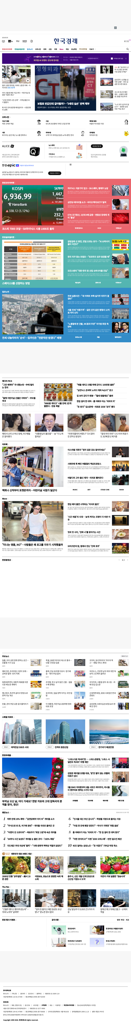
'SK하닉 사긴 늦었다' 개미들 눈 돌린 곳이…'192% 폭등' (30, 838)
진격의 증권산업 (57, 747)
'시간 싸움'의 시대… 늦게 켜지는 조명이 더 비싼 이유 (89, 518)
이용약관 (58, 1005)
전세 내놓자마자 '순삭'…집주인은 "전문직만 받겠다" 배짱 (31, 337)
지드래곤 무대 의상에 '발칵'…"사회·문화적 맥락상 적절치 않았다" (34, 845)
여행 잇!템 (121, 801)
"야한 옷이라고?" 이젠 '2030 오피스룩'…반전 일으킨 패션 (97, 838)
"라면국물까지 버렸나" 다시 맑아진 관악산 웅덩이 (81, 435)
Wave (61, 49)
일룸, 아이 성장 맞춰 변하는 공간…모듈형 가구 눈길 (15, 661)
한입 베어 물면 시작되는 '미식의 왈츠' (83, 504)
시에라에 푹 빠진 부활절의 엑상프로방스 (84, 463)
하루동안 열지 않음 (118, 58)
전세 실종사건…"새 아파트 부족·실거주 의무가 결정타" (88, 297)
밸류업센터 (118, 337)
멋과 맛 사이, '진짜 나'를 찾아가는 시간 (84, 532)
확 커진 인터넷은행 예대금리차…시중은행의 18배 (16, 108)
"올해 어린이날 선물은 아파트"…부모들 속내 (18, 399)
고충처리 (22, 993)
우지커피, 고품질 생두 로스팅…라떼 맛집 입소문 (102, 683)
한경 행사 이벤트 (8, 919)
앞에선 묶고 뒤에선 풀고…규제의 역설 (113, 911)
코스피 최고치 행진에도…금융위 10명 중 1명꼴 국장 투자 (121, 94)
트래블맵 (75, 801)
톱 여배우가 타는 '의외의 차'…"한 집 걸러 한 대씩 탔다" (96, 832)
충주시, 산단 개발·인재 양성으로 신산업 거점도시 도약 (81, 878)
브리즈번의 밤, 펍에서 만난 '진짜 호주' (84, 546)
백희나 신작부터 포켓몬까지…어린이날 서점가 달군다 (29, 490)
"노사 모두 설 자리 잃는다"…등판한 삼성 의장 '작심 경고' (122, 106)
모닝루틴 (74, 49)
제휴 (13, 1005)
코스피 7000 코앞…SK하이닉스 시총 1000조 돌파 (28, 228)
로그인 (126, 41)
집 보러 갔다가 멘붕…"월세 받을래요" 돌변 (95, 395)
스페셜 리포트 (7, 717)
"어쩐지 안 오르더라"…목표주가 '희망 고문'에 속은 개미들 (31, 832)
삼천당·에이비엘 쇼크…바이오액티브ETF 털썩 (87, 202)
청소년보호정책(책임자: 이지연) (86, 1005)
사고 (127, 920)
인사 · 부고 (120, 920)
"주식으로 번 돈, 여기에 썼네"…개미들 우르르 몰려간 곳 (30, 825)
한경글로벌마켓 (20, 49)
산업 (50, 49)
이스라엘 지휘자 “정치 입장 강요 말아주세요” (86, 449)
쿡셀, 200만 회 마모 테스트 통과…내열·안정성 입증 (59, 661)
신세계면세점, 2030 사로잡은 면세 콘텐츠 (102, 694)
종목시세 (98, 283)
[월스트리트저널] (17, 41)
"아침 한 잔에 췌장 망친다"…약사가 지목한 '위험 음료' (96, 825)
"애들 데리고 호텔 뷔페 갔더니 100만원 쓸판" (96, 384)
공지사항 (55, 919)
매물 (98, 337)
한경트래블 (6, 755)
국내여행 (90, 801)
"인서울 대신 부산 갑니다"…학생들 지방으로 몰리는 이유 (97, 818)
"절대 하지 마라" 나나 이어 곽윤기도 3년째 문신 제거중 (114, 435)
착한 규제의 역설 (7, 123)
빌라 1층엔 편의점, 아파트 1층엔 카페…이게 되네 (16, 86)
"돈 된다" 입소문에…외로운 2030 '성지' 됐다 (96, 406)
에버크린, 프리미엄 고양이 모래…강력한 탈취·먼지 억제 (15, 672)
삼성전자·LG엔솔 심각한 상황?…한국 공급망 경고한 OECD (121, 81)
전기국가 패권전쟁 (101, 747)
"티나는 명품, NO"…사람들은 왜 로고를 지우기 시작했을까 (32, 544)
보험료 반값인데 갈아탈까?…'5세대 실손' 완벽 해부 (63, 103)
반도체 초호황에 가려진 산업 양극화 (58, 123)
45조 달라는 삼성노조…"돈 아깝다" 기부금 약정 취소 (95, 845)
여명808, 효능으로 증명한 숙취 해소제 (49, 878)
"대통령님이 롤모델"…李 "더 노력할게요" (49, 435)
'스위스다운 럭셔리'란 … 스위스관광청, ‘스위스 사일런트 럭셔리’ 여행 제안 (89, 761)
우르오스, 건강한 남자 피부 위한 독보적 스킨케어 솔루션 (102, 672)
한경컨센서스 (79, 228)
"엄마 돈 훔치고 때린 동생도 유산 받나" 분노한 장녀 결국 (48, 911)
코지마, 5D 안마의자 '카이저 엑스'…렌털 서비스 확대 (101, 661)
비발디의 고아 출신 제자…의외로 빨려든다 (85, 477)
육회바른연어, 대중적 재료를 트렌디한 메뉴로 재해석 (15, 683)
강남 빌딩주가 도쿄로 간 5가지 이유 (81, 911)
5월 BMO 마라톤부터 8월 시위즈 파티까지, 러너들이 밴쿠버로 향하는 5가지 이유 (89, 788)
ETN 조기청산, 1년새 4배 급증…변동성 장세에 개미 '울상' (88, 216)
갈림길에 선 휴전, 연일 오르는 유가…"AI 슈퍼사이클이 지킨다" (88, 243)
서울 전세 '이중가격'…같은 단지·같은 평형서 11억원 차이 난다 (88, 311)
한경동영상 (6, 560)
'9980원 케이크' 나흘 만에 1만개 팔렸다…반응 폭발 (57, 405)
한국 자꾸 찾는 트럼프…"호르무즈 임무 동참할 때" (89, 256)
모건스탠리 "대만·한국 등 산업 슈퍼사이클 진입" (88, 270)
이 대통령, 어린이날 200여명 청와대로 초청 (58, 705)
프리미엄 (84, 49)
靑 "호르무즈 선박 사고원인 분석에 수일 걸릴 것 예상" (122, 69)
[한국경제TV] (10, 41)
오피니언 (38, 49)
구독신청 (14, 993)
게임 (67, 49)
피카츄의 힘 (93, 135)
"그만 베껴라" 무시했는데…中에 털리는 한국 (18, 386)
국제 (55, 49)
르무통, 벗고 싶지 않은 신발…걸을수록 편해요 (59, 683)
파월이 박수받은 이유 (96, 123)
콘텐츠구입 (18, 1005)
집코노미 (30, 49)
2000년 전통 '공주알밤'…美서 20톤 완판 (16, 878)
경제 (44, 49)
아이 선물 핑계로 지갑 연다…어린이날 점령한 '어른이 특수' (16, 93)
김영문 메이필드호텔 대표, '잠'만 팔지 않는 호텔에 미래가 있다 (88, 775)
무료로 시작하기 (54, 173)
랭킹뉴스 (5, 812)
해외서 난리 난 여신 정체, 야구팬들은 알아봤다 (16, 435)
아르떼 (4, 444)
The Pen (5, 886)
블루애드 (39, 993)
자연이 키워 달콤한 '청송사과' (112, 876)
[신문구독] (31, 41)
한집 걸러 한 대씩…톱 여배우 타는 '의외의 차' (96, 401)
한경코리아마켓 (7, 49)
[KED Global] (25, 41)
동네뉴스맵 (78, 337)
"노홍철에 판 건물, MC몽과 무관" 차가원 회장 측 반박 (88, 325)
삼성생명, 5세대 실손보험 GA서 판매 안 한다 (102, 705)
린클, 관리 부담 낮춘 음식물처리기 (15, 703)
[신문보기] (3, 41)
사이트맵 (35, 1005)
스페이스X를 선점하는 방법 (16, 283)
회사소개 (5, 993)
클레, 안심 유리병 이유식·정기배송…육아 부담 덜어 (58, 672)
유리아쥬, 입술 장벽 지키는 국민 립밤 (59, 694)
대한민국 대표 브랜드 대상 (21, 853)
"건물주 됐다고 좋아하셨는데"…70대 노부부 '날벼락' (15, 911)
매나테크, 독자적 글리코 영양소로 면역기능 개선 (15, 694)
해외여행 (105, 801)
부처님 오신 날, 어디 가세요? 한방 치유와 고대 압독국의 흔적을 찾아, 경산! (32, 803)
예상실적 (77, 283)
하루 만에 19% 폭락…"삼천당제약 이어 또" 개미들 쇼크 (30, 818)
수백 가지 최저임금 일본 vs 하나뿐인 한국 (60, 135)
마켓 (119, 228)
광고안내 (30, 993)
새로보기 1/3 (124, 656)
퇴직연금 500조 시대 (15, 747)
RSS (51, 1005)
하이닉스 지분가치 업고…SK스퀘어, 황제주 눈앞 (88, 188)
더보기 (91, 49)
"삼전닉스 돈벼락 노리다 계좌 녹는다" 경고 (95, 390)
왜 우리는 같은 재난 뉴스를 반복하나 (14, 135)
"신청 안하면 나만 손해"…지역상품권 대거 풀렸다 (15, 101)
